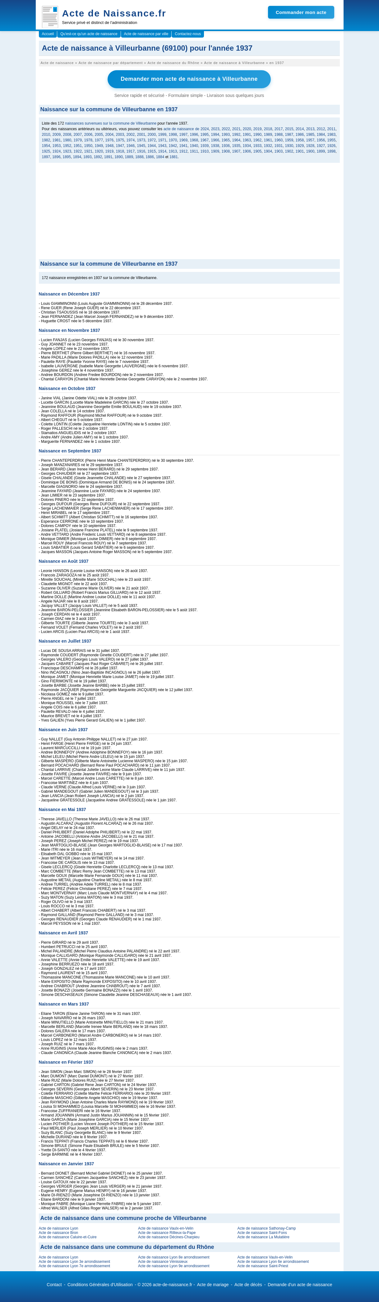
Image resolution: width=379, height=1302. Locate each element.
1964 (236, 140)
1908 (226, 151)
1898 (331, 151)
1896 (56, 156)
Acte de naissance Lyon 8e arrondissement (174, 1257)
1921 (88, 151)
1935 (236, 145)
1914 (162, 151)
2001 (141, 134)
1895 (66, 156)
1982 (46, 140)
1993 (226, 134)
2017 (279, 128)
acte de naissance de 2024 (186, 128)
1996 (194, 134)
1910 (205, 151)
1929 (300, 145)
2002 (131, 134)
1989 (268, 134)
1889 (129, 156)
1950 (88, 145)
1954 (46, 145)
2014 (300, 128)
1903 (279, 151)
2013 (310, 128)
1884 (160, 156)
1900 (310, 151)
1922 (78, 151)
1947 (120, 145)
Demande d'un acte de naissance (300, 1284)
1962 (257, 140)
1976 (109, 140)
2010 (46, 134)
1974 (131, 140)
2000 (152, 134)
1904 (268, 151)
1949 (99, 145)
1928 (310, 145)
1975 (120, 140)
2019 (257, 128)
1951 (78, 145)
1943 (162, 145)
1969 (183, 140)
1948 (109, 145)
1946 (131, 145)
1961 (268, 140)
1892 (98, 156)
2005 (99, 134)
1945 (141, 145)
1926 (331, 145)
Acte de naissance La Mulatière (263, 1237)
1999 (162, 134)
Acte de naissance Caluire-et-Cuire (68, 1237)
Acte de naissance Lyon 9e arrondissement (174, 1265)
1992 (236, 134)
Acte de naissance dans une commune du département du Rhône (127, 1247)
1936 (226, 145)
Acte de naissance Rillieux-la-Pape (167, 1232)
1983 (331, 134)
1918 (120, 151)
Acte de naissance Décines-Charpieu (168, 1237)
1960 (279, 140)
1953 (57, 145)
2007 (78, 134)
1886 (150, 156)
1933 (257, 145)
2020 (247, 128)
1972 (152, 140)
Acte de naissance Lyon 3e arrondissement (74, 1261)
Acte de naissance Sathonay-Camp (266, 1228)
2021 (236, 128)
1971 (162, 140)
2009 (57, 134)
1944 (152, 145)
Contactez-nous (188, 34)
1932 (268, 145)
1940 (194, 145)
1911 (194, 151)
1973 (141, 140)
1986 (300, 134)
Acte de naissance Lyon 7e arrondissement (74, 1265)
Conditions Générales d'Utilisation (100, 1284)
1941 (183, 145)
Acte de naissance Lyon (58, 1228)
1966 (215, 140)
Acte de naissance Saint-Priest (262, 1265)
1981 (57, 140)
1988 (279, 134)
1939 (205, 145)
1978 (88, 140)
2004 (109, 134)
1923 (67, 151)
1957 (310, 140)
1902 (289, 151)
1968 (194, 140)
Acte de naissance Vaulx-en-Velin (165, 1228)
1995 (205, 134)
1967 (205, 140)
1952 (67, 145)
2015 (289, 128)
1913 (173, 151)
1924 (57, 151)
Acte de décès (248, 1284)
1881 (173, 156)
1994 (215, 134)
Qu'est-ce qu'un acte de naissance (88, 34)
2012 (321, 128)
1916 (141, 151)
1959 (289, 140)
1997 (183, 134)
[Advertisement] (189, 212)
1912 (183, 151)
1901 (300, 151)
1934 (247, 145)
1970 (173, 140)
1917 (131, 151)
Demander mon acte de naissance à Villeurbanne (189, 79)
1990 (257, 134)
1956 (321, 140)
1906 (247, 151)
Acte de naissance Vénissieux (162, 1261)
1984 (321, 134)
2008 (67, 134)
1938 (215, 145)
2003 (120, 134)
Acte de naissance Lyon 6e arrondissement (273, 1261)
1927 (321, 145)
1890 (118, 156)
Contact (54, 1284)
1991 (247, 134)
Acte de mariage (213, 1284)
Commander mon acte (301, 12)
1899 (321, 151)
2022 (226, 128)
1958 (300, 140)
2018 (268, 128)
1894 (77, 156)
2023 (215, 128)
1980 (67, 140)
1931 (279, 145)
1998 (173, 134)
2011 (331, 128)
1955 (331, 140)
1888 (139, 156)
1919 (109, 151)
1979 (78, 140)
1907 (236, 151)
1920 (99, 151)
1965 (226, 140)
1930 (289, 145)
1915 (152, 151)
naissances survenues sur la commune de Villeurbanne (110, 123)
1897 (46, 156)
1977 (99, 140)
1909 (215, 151)
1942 (173, 145)
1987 (289, 134)
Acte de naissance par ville (146, 34)
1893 (87, 156)
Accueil (48, 34)
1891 (108, 156)
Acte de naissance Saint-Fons (262, 1232)
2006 (88, 134)
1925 (46, 151)
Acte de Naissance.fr (114, 13)
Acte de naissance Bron (58, 1232)
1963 (247, 140)
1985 (310, 134)
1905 (257, 151)
